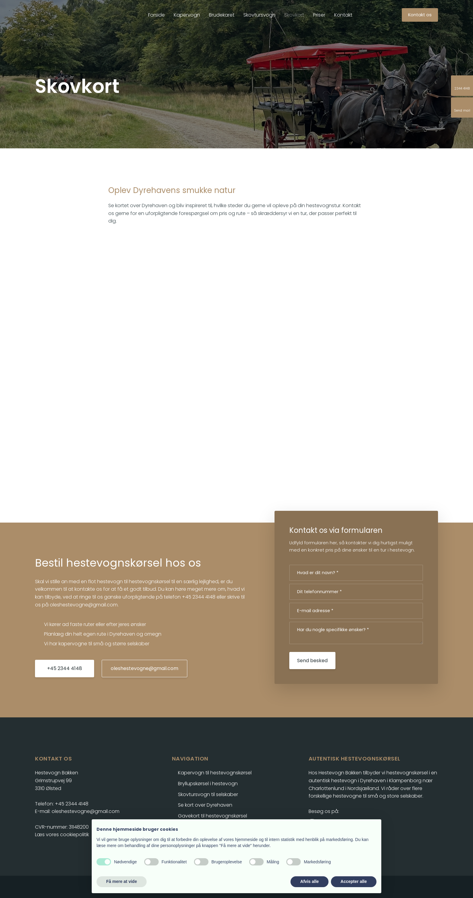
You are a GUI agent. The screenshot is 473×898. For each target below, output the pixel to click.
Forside (156, 14)
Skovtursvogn (259, 14)
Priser (319, 14)
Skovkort (294, 14)
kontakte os (88, 589)
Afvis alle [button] (309, 881)
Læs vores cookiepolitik (62, 834)
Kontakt (343, 14)
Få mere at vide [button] (121, 881)
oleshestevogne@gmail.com (84, 604)
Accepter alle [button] (354, 881)
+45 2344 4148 (198, 596)
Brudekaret (221, 14)
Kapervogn (187, 14)
